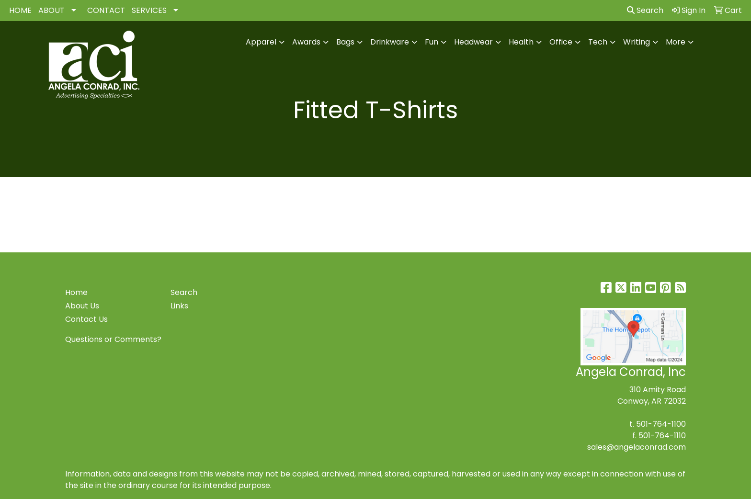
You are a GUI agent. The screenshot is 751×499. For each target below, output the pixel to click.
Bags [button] (345, 41)
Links (179, 305)
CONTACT (106, 10)
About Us (82, 305)
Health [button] (521, 41)
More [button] (675, 41)
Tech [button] (597, 41)
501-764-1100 (661, 424)
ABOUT (51, 10)
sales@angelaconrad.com (636, 447)
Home (76, 292)
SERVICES (149, 10)
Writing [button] (636, 41)
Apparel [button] (261, 41)
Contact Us (86, 319)
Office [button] (560, 41)
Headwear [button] (473, 41)
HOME (20, 10)
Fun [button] (431, 41)
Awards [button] (306, 41)
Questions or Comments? (113, 339)
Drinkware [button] (389, 41)
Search (645, 10)
